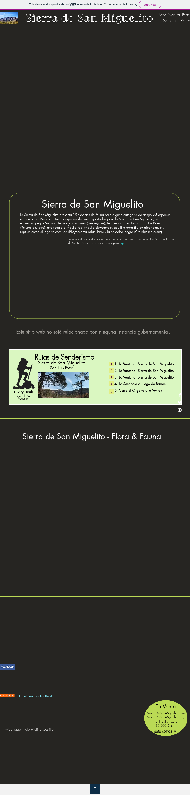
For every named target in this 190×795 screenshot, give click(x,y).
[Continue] (111, 377)
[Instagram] (179, 410)
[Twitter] (179, 402)
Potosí (48, 696)
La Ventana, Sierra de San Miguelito (146, 364)
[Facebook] (179, 394)
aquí (122, 243)
